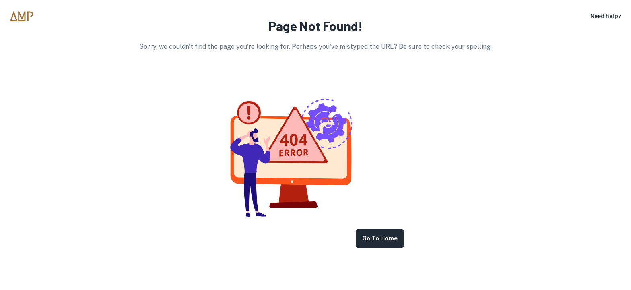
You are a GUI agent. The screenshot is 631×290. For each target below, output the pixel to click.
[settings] (584, 16)
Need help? (605, 16)
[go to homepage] (25, 16)
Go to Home (380, 238)
